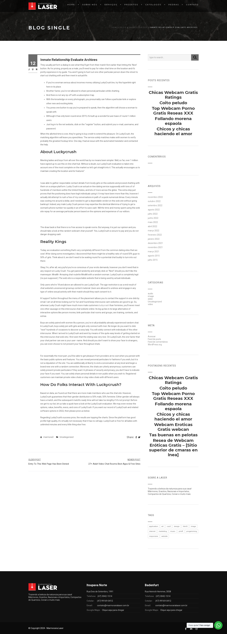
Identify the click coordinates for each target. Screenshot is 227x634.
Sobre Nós (89, 4)
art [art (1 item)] (162, 526)
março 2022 (153, 230)
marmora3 (48, 437)
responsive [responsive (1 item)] (153, 536)
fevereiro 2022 (155, 235)
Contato (192, 4)
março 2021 (153, 251)
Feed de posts (154, 339)
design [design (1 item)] (177, 526)
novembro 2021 (155, 247)
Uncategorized (138, 27)
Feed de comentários (158, 342)
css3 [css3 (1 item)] (169, 526)
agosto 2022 (154, 209)
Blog (123, 27)
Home (71, 4)
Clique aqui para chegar (113, 610)
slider (150, 299)
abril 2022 (152, 226)
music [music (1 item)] (172, 531)
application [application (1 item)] (153, 526)
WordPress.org (155, 344)
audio (150, 293)
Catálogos (153, 4)
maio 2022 (153, 222)
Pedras (173, 4)
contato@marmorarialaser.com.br (113, 605)
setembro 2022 (155, 205)
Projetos (131, 4)
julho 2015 (153, 260)
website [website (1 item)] (164, 536)
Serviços (110, 4)
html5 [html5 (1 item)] (185, 526)
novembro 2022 (155, 197)
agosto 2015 (154, 255)
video (150, 304)
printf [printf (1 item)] (181, 531)
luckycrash (104, 305)
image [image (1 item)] (193, 526)
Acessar (152, 336)
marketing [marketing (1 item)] (163, 531)
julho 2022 (153, 214)
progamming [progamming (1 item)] (191, 531)
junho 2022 (153, 218)
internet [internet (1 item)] (152, 531)
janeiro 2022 (153, 239)
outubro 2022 (154, 201)
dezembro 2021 (155, 243)
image (151, 296)
